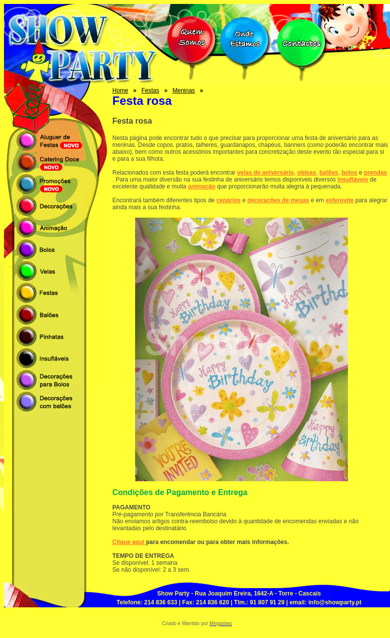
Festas (150, 90)
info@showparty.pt (334, 602)
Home (120, 90)
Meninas (183, 90)
